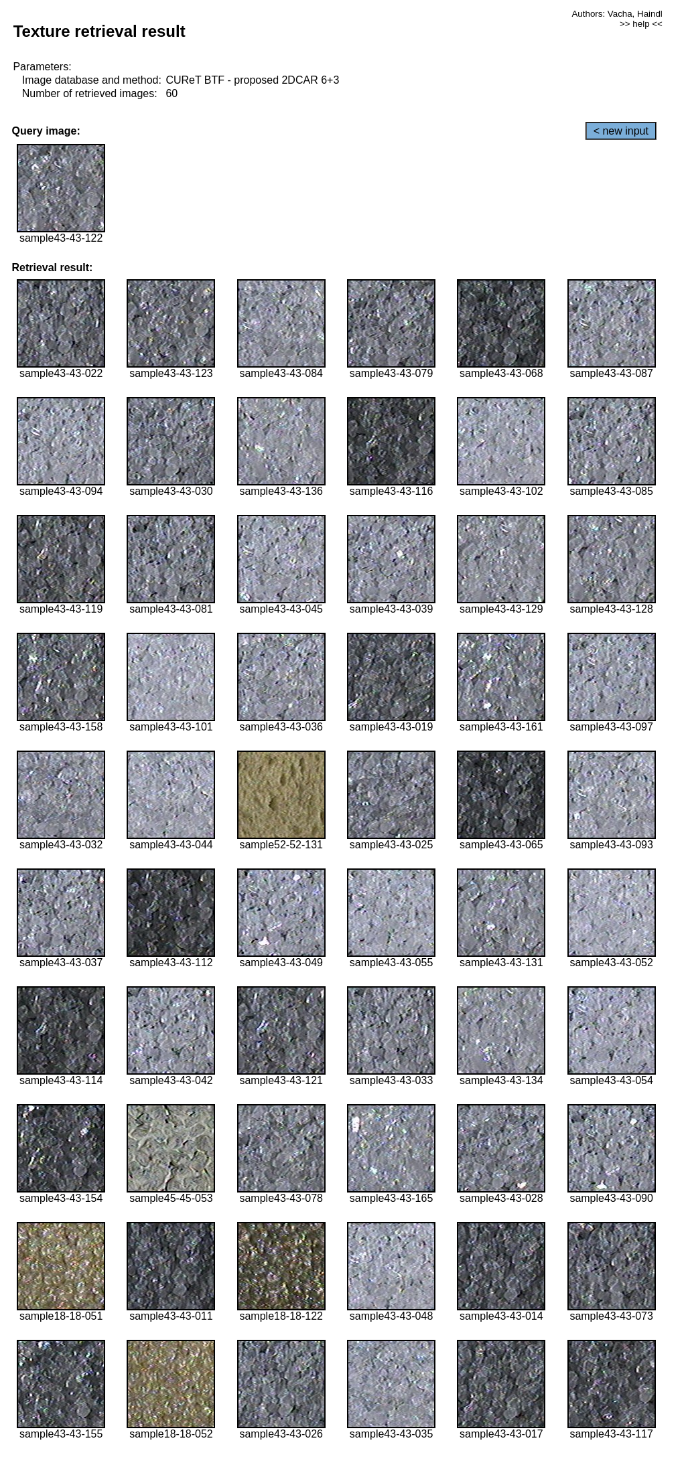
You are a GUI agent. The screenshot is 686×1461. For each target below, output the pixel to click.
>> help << (641, 24)
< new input (621, 131)
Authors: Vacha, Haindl (616, 14)
